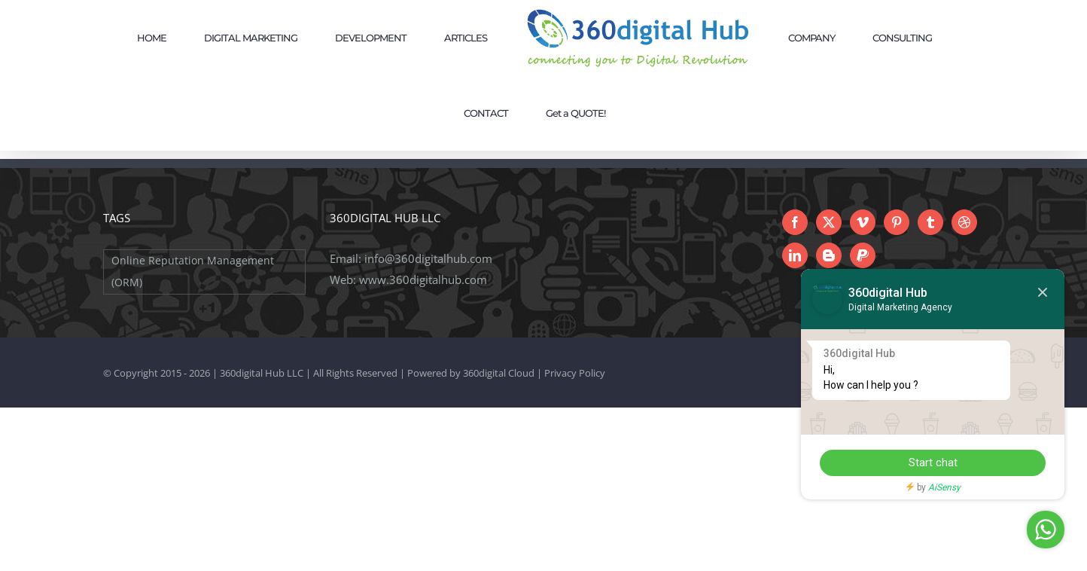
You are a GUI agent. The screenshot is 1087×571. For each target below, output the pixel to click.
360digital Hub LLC (261, 373)
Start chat (933, 462)
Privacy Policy (574, 373)
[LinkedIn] (795, 255)
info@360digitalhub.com (428, 258)
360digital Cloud (498, 373)
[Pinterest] (896, 222)
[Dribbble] (964, 222)
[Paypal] (862, 255)
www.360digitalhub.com (423, 279)
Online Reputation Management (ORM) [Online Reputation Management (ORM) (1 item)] (192, 271)
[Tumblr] (930, 222)
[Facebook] (795, 222)
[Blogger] (829, 255)
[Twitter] (829, 222)
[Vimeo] (862, 222)
